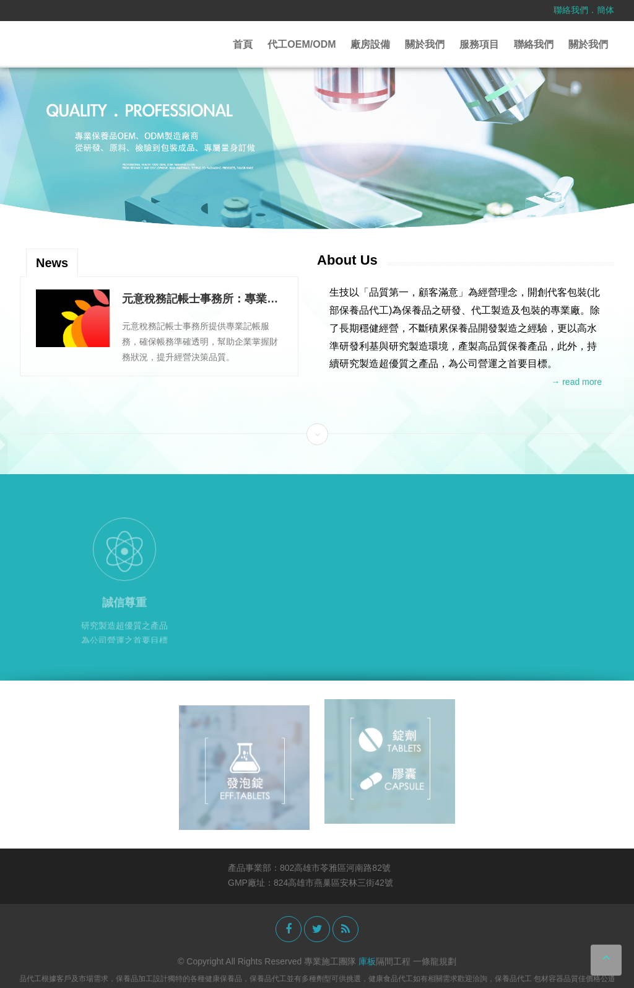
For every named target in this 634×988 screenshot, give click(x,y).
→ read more (576, 382)
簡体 (605, 10)
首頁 (243, 44)
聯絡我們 (571, 10)
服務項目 (479, 44)
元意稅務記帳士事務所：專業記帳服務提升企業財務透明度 (200, 299)
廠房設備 (370, 44)
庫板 (367, 961)
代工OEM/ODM (301, 44)
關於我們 (425, 44)
